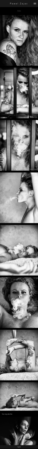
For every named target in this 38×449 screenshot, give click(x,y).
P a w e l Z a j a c (19, 3)
